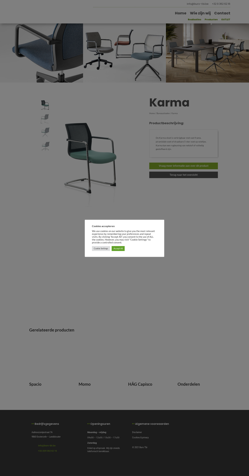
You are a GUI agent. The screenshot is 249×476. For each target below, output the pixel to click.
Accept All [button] (118, 248)
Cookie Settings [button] (101, 248)
